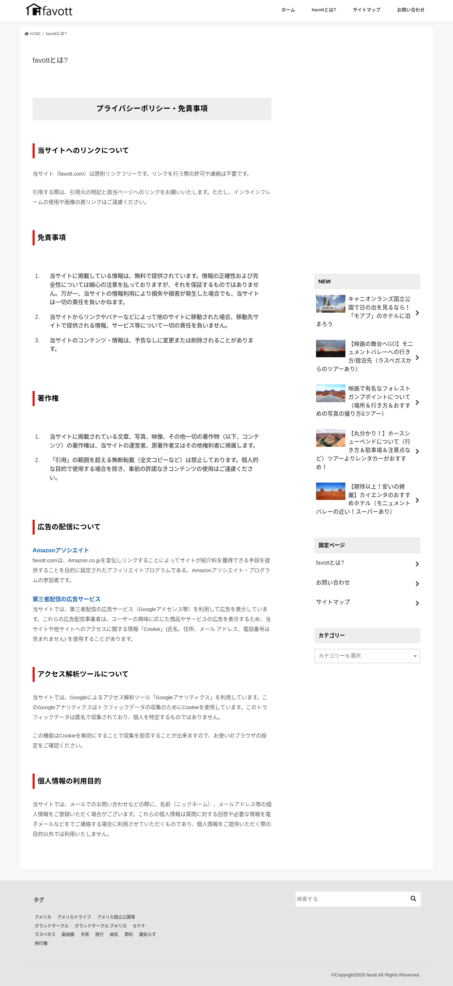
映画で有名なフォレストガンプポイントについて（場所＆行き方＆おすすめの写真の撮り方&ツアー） (364, 386)
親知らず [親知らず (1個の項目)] (147, 934)
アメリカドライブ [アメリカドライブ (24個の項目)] (74, 917)
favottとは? (324, 9)
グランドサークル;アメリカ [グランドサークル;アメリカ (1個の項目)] (100, 926)
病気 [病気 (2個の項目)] (114, 934)
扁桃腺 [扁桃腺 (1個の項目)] (68, 934)
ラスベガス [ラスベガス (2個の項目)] (45, 934)
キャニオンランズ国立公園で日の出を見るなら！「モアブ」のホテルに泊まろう (364, 306)
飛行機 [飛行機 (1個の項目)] (41, 943)
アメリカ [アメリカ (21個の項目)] (43, 917)
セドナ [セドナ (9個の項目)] (139, 926)
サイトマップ (366, 9)
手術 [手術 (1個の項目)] (85, 934)
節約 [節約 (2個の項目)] (129, 934)
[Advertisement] (367, 149)
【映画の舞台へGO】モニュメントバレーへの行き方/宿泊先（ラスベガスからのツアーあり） (364, 344)
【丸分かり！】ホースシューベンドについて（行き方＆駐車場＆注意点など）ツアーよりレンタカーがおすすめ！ (364, 428)
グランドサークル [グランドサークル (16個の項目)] (52, 926)
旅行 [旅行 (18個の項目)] (99, 934)
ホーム (288, 9)
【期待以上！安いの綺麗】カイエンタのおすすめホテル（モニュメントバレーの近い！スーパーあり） (364, 470)
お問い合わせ (411, 9)
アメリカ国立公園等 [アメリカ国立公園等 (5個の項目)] (116, 917)
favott (371, 975)
